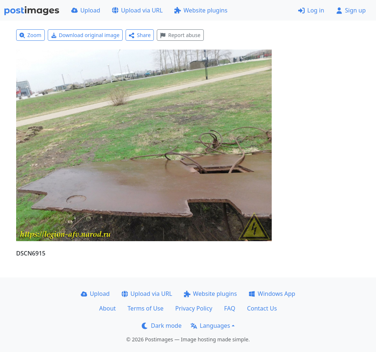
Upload (85, 10)
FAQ (229, 308)
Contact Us (262, 308)
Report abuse (180, 35)
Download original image (85, 35)
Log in (311, 10)
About (107, 308)
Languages (210, 326)
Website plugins (200, 10)
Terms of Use (145, 308)
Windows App (272, 294)
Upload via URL (137, 10)
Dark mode (161, 326)
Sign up (351, 10)
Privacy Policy (193, 308)
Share (140, 35)
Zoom (30, 35)
